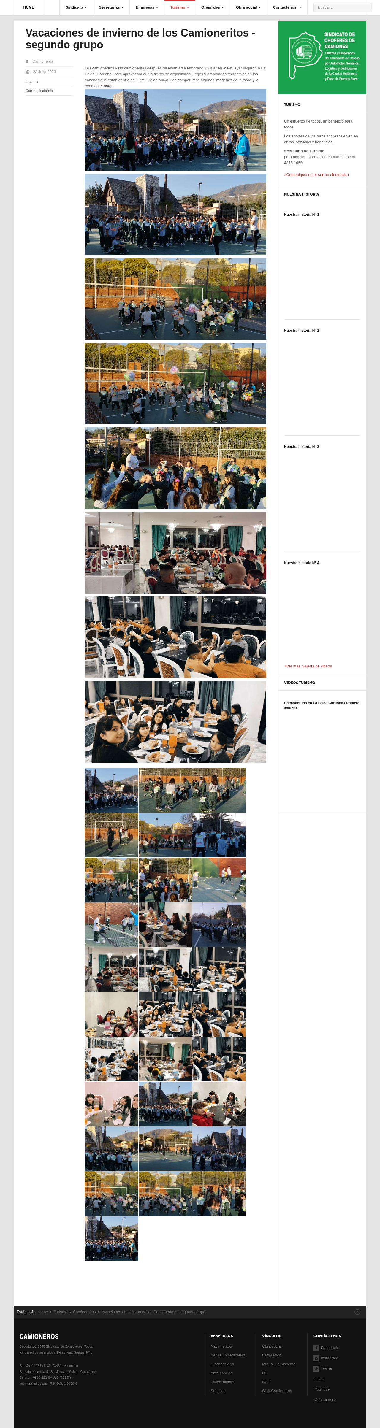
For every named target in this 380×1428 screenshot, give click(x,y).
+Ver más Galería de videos (308, 666)
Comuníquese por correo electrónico (317, 174)
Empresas (147, 7)
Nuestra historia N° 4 (301, 563)
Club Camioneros (277, 1391)
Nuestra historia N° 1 (301, 214)
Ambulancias (222, 1373)
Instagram (326, 1358)
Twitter (323, 1368)
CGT (266, 1382)
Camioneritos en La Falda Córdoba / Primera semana (321, 705)
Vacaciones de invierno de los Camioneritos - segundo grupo (140, 39)
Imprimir (32, 82)
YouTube (322, 1389)
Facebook (326, 1348)
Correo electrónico (40, 91)
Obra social (248, 7)
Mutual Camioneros (279, 1364)
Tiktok (319, 1379)
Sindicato (76, 7)
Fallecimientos (223, 1382)
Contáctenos (287, 7)
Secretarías (111, 7)
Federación (271, 1355)
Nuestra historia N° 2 (301, 331)
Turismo (179, 7)
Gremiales (212, 7)
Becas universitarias (228, 1355)
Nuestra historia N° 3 (301, 447)
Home (43, 1312)
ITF (265, 1373)
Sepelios (218, 1391)
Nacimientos (221, 1346)
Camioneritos (84, 1312)
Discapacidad (222, 1364)
